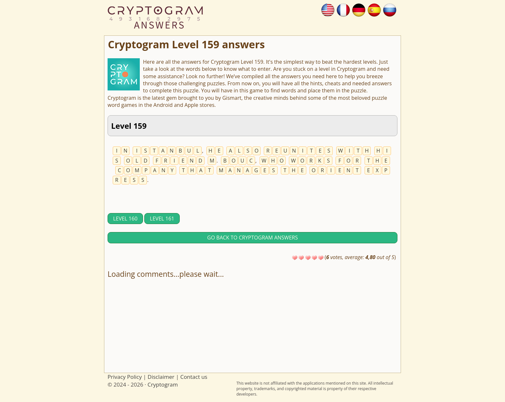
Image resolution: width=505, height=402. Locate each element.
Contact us (193, 376)
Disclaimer (161, 376)
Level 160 (125, 218)
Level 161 (162, 218)
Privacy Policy (125, 376)
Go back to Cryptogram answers (252, 237)
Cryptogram (163, 384)
